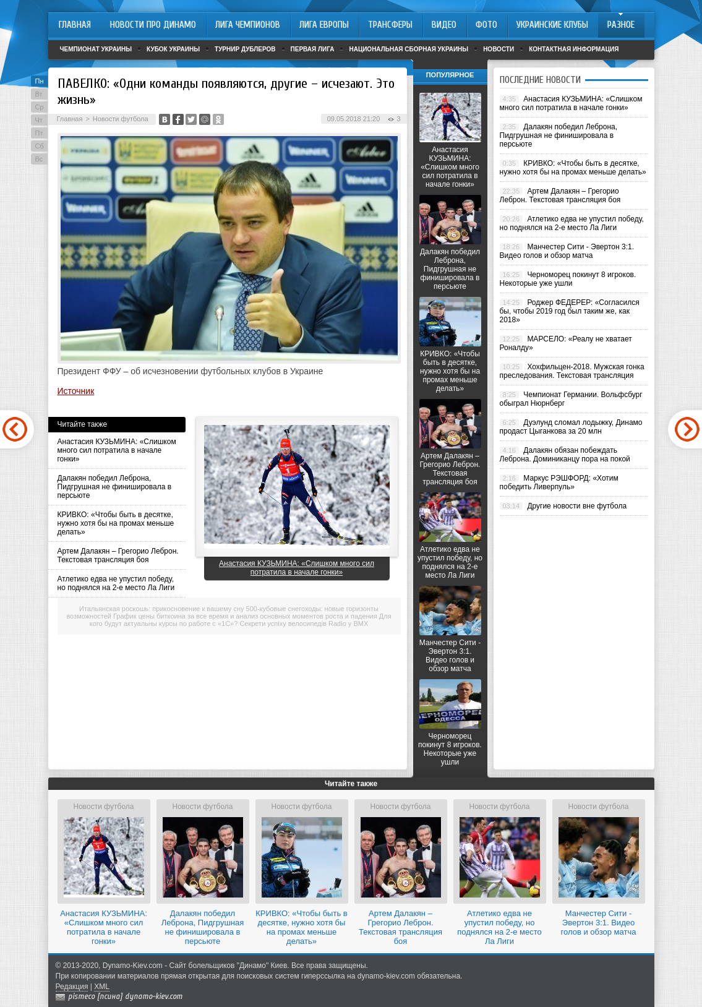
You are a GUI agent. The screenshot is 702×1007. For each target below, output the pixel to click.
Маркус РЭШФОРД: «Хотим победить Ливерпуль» (559, 482)
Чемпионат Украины (96, 49)
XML (101, 986)
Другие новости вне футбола (577, 506)
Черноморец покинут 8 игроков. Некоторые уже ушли (450, 749)
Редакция (72, 986)
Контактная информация (574, 49)
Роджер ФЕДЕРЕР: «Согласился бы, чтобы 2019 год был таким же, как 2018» (570, 311)
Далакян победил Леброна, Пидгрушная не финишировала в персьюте (115, 487)
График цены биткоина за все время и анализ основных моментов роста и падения (245, 616)
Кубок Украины (173, 49)
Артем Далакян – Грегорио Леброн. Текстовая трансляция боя (118, 555)
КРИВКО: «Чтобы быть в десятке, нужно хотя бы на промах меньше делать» (116, 523)
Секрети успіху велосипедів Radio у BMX (303, 623)
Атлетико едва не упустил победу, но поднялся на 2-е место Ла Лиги (116, 583)
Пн (39, 81)
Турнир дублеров (245, 49)
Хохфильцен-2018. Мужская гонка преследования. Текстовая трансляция (572, 371)
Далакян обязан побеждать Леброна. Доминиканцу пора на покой (565, 454)
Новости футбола (120, 118)
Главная (70, 118)
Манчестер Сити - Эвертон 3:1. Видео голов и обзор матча (450, 655)
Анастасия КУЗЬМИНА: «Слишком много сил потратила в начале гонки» (117, 450)
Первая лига (313, 49)
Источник (76, 391)
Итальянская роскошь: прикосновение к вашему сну (161, 608)
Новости (498, 49)
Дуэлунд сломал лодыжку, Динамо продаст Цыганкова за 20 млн (571, 426)
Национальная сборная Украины (408, 49)
